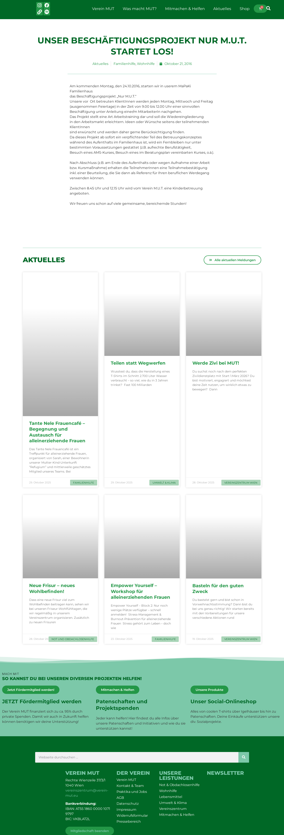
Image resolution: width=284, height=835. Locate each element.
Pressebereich (129, 821)
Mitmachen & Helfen (185, 8)
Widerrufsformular (132, 816)
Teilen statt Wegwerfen (139, 363)
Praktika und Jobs (132, 792)
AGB (120, 798)
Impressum (126, 810)
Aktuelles (222, 8)
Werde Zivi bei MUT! (216, 363)
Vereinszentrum (173, 809)
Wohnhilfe (146, 64)
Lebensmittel (170, 797)
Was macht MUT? (140, 8)
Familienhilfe (125, 64)
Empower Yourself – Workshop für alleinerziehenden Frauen (142, 591)
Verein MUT (103, 8)
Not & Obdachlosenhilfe (179, 785)
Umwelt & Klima (173, 803)
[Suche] (243, 757)
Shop (244, 8)
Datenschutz (128, 804)
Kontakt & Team (130, 786)
